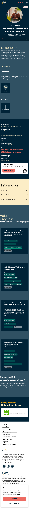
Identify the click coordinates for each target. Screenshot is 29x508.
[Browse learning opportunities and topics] (27, 2)
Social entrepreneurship (10, 244)
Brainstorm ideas (8, 327)
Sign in (20, 2)
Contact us (6, 429)
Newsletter (6, 434)
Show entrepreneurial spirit (10, 240)
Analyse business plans (10, 323)
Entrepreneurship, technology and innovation (12, 150)
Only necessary (14, 503)
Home (4, 424)
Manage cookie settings (11, 494)
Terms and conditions (10, 437)
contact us (8, 170)
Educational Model (9, 444)
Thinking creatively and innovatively (12, 247)
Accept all (14, 499)
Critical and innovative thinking (11, 153)
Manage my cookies (9, 432)
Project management (9, 274)
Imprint (5, 442)
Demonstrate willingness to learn (12, 281)
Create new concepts (9, 360)
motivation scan (10, 383)
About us (5, 427)
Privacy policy (7, 439)
